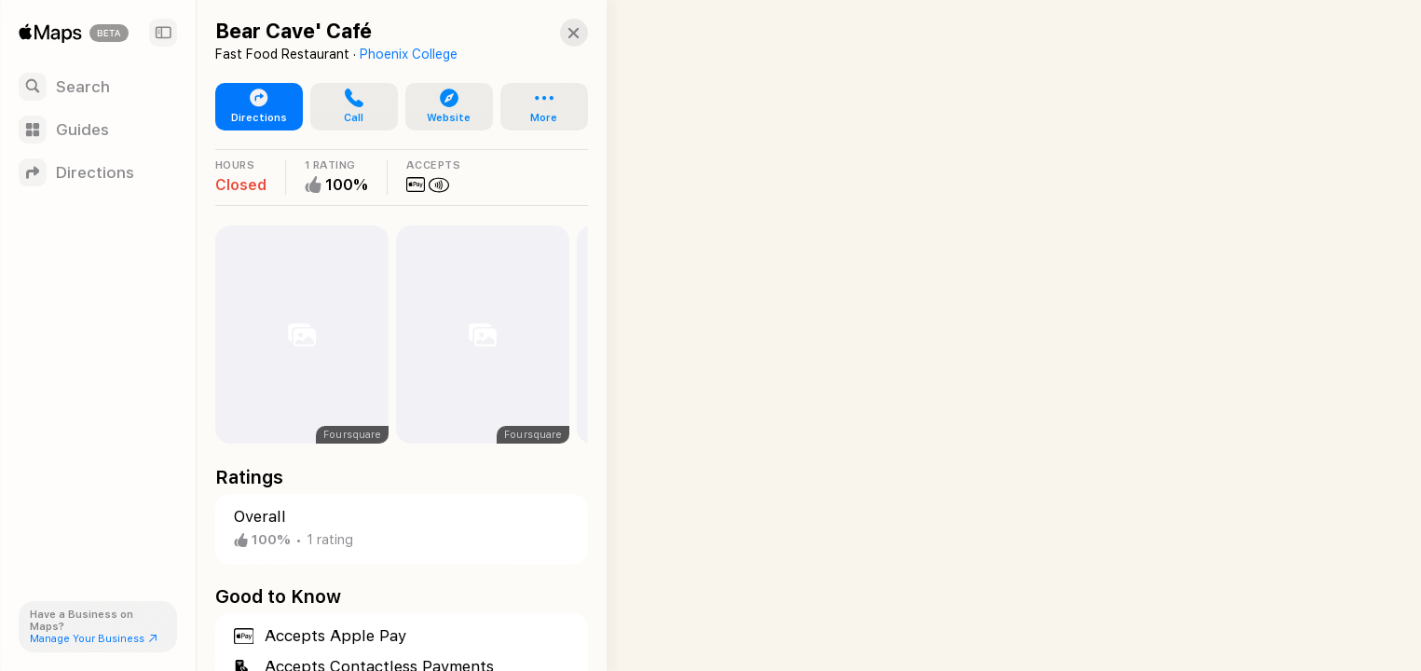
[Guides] (97, 129)
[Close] (555, 33)
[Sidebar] (163, 33)
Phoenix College (409, 54)
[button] (347, 107)
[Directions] (97, 172)
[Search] (97, 86)
